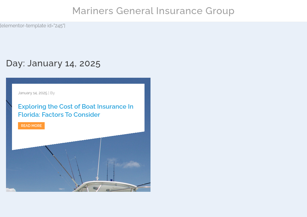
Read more (31, 126)
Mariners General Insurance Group (153, 10)
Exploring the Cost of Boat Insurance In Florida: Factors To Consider (75, 110)
